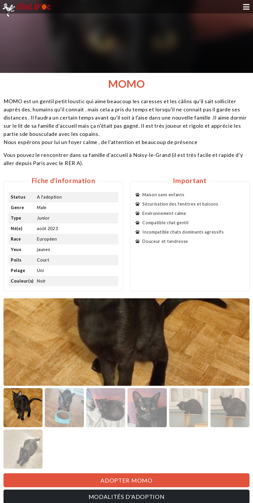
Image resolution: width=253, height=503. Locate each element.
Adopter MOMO (126, 480)
